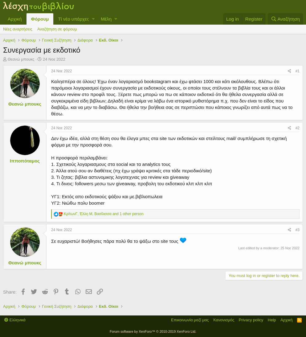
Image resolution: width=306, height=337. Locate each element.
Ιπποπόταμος (25, 160)
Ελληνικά (15, 320)
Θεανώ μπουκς (21, 59)
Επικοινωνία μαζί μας (190, 320)
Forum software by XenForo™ (153, 331)
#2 (298, 128)
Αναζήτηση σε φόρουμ (57, 29)
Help (272, 320)
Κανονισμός (223, 320)
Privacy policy (251, 320)
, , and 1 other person (103, 214)
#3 (298, 230)
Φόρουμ (40, 19)
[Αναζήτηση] (285, 19)
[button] (93, 19)
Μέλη (106, 19)
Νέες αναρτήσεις (17, 29)
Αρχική (15, 19)
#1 (298, 71)
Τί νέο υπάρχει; (73, 19)
